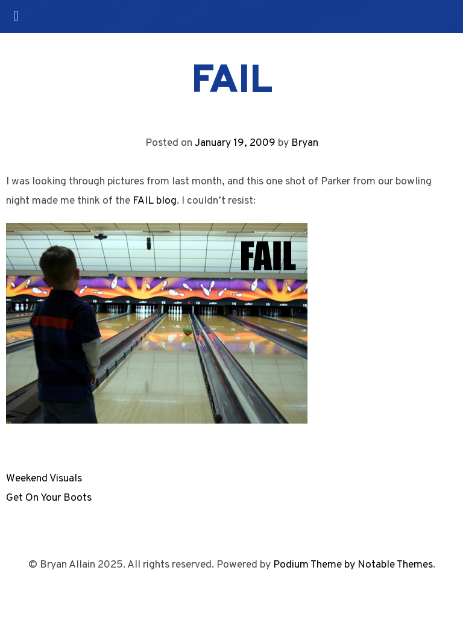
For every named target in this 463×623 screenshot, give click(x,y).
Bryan (304, 143)
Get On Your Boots (49, 498)
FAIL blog (155, 201)
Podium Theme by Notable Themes (353, 565)
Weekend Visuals (44, 479)
